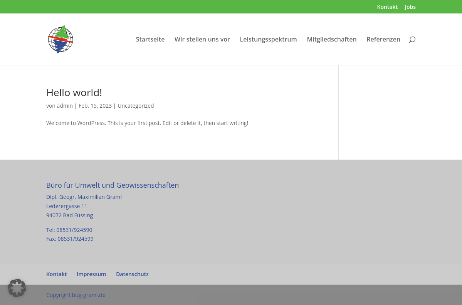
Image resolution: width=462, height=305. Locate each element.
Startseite (150, 40)
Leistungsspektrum (268, 40)
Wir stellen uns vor (202, 40)
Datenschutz (132, 274)
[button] (17, 288)
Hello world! (74, 92)
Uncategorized (136, 105)
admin (65, 105)
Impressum (91, 274)
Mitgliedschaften (331, 40)
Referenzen (383, 40)
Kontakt (387, 7)
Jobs (410, 7)
